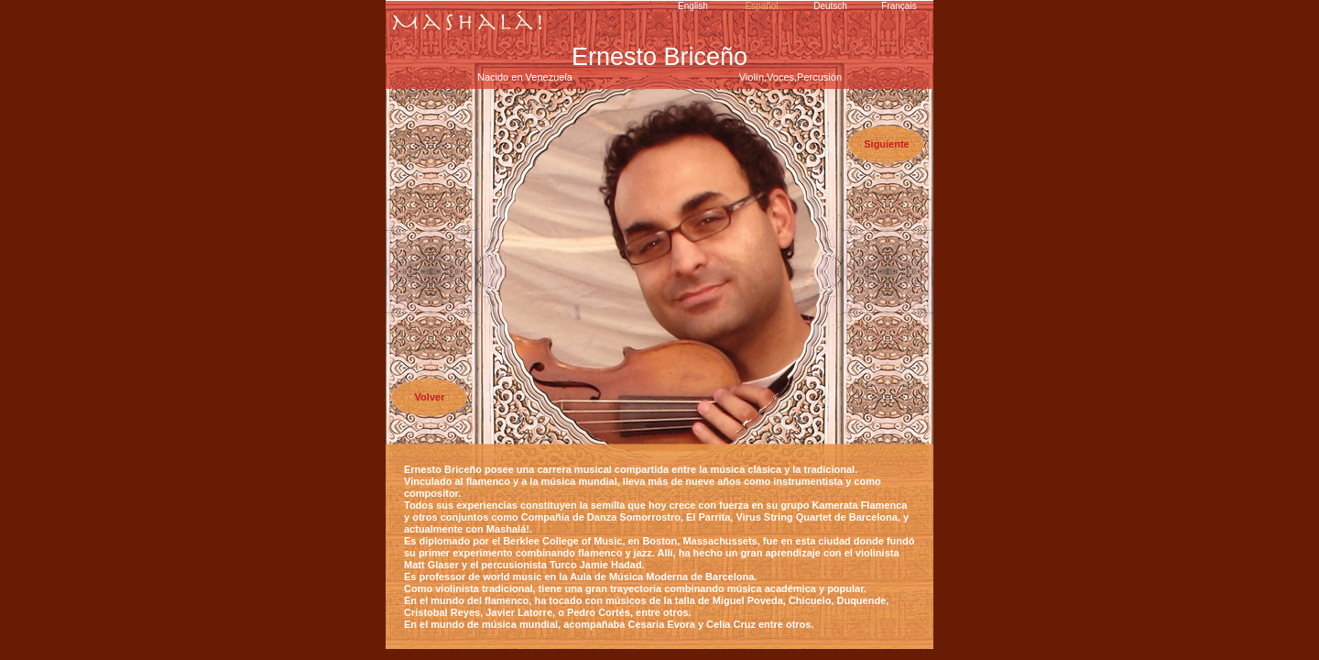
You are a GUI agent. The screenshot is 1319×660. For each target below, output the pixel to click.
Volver (430, 396)
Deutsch (830, 6)
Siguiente (887, 143)
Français (898, 6)
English (693, 6)
